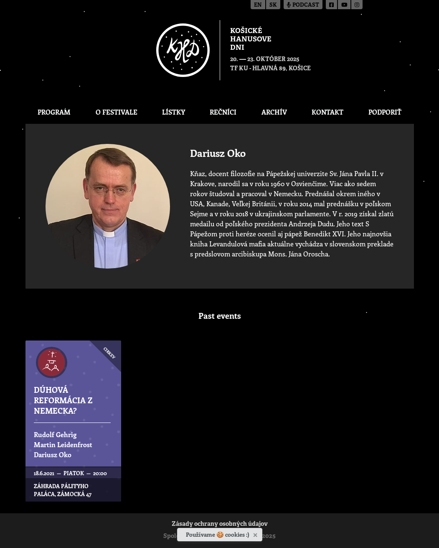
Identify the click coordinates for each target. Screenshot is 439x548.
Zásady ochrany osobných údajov (220, 524)
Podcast (303, 5)
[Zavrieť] (256, 533)
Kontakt (327, 112)
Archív (274, 112)
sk (273, 5)
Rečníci (223, 112)
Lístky (173, 112)
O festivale (116, 112)
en (258, 5)
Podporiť (384, 112)
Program (54, 112)
